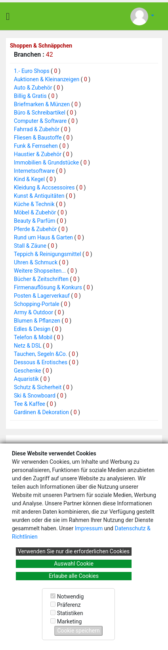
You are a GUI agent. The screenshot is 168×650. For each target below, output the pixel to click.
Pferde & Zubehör (35, 229)
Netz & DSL (28, 345)
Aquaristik (26, 379)
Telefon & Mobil (33, 337)
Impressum (89, 528)
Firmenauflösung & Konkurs (48, 287)
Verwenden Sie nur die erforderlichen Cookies (74, 551)
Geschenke (27, 370)
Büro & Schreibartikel (39, 112)
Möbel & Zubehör (35, 212)
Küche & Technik (34, 204)
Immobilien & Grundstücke (46, 162)
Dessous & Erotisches (40, 362)
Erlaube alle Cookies (74, 576)
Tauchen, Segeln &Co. (40, 354)
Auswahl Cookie (74, 563)
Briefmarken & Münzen (42, 104)
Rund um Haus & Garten (43, 237)
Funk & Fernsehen (36, 146)
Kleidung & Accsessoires (44, 187)
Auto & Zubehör (33, 87)
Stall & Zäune (30, 246)
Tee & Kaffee (29, 404)
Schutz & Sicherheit (37, 387)
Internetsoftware (34, 171)
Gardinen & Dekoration (41, 412)
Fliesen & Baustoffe (38, 137)
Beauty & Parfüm (34, 221)
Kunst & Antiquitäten (39, 196)
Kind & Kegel (29, 179)
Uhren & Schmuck (35, 262)
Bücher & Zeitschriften (41, 279)
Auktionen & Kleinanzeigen (46, 79)
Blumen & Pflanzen (37, 320)
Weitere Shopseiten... (40, 271)
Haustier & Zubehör (37, 154)
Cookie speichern (78, 630)
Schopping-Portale (36, 304)
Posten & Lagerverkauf (42, 295)
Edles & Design (32, 329)
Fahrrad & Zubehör (36, 129)
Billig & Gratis (30, 96)
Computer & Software (40, 121)
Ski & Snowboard (34, 395)
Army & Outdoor (33, 312)
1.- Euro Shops (32, 71)
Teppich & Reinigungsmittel (47, 254)
